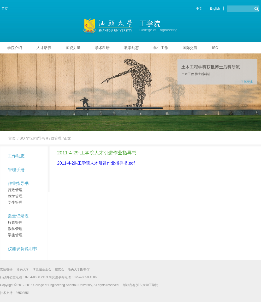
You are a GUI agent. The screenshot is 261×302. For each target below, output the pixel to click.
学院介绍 (14, 48)
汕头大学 (22, 269)
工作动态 (16, 156)
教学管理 (15, 196)
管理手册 (16, 169)
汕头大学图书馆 (79, 269)
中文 (199, 8)
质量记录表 (18, 216)
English (215, 8)
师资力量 (73, 48)
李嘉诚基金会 (42, 269)
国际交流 (190, 48)
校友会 (59, 269)
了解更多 (247, 82)
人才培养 (44, 48)
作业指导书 (18, 183)
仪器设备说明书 (22, 248)
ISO (215, 48)
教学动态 (131, 48)
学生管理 (15, 202)
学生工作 (160, 48)
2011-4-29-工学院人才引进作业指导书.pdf (96, 163)
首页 (5, 8)
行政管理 (15, 190)
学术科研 (102, 48)
